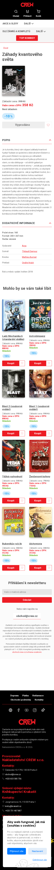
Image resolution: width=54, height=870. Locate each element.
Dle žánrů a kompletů (16, 31)
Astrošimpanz (37, 336)
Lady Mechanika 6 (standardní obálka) (13, 337)
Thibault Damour (29, 251)
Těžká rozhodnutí (12, 476)
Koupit (10, 363)
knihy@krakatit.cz (13, 806)
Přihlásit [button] (27, 13)
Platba (25, 695)
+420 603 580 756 (13, 779)
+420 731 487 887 (13, 811)
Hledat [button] (16, 13)
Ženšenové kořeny (39, 476)
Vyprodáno (22, 125)
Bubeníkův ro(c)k (12, 543)
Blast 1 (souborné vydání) (39, 408)
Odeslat (27, 600)
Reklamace (38, 695)
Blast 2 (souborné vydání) (12, 408)
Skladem (6, 351)
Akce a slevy (10, 23)
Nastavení (37, 851)
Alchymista (35, 543)
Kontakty (39, 699)
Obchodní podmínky (21, 699)
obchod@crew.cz (27, 615)
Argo (24, 246)
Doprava (14, 695)
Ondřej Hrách (28, 263)
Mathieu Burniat (29, 257)
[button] (28, 23)
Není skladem (9, 109)
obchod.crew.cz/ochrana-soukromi (26, 652)
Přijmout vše (16, 851)
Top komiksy (27, 38)
